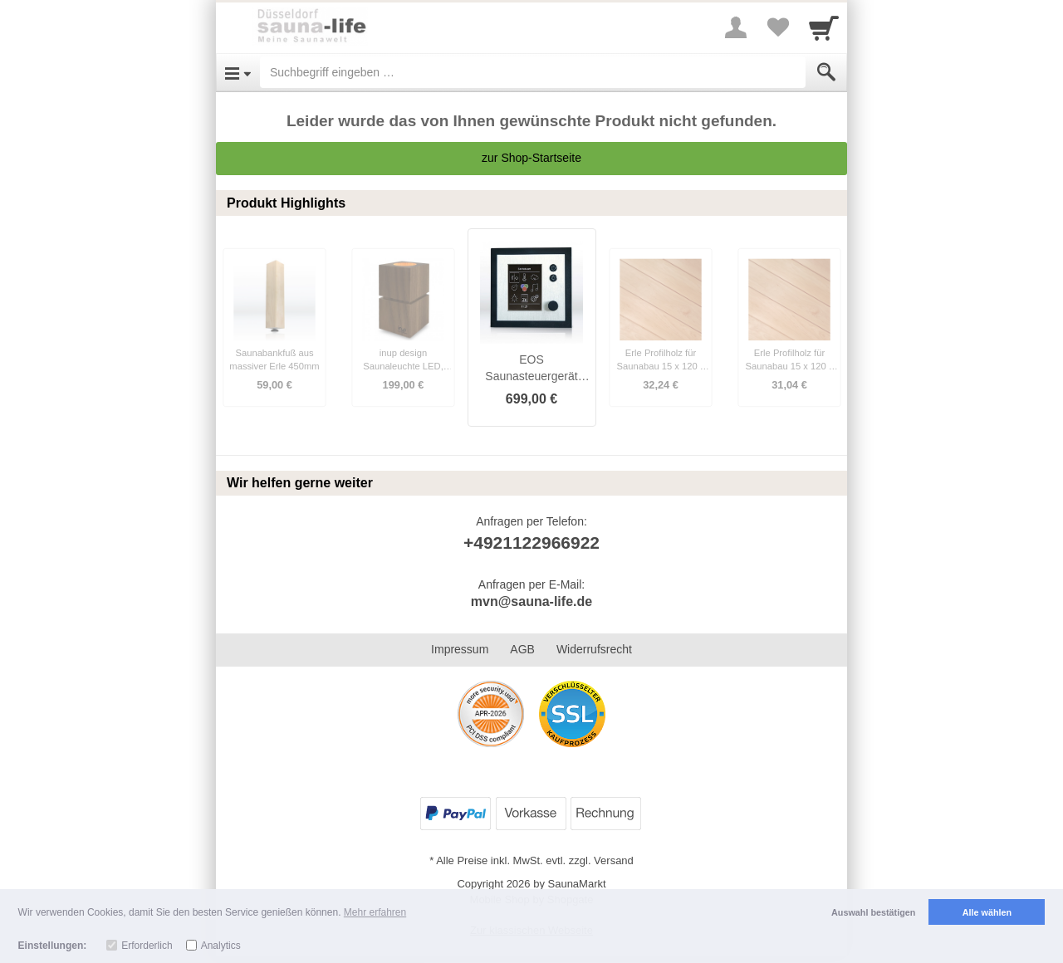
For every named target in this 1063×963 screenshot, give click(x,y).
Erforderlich (146, 945)
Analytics (221, 945)
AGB (522, 649)
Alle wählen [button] (987, 912)
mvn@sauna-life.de (531, 601)
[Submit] (826, 72)
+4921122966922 (531, 542)
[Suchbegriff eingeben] (533, 72)
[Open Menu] (238, 72)
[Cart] (824, 27)
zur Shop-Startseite (531, 157)
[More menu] (736, 27)
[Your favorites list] (777, 27)
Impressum (459, 649)
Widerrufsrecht (594, 649)
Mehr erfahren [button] (375, 912)
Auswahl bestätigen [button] (873, 912)
